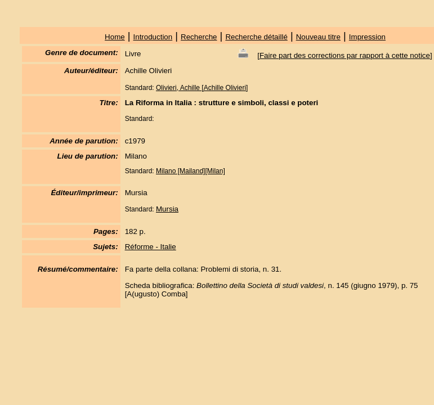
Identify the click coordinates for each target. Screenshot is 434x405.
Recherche (199, 37)
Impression (367, 37)
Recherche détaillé (256, 37)
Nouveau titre (318, 37)
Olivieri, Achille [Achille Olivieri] (202, 88)
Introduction (153, 37)
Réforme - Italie (150, 246)
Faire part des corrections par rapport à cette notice (344, 55)
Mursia (167, 209)
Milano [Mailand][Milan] (190, 171)
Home (115, 37)
